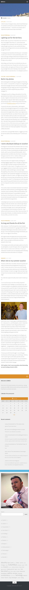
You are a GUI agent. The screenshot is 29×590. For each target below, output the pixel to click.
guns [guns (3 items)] (16, 569)
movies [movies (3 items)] (17, 571)
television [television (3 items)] (25, 575)
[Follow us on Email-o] (27, 376)
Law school (5, 530)
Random (3, 258)
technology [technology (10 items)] (19, 575)
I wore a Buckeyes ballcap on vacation (14, 144)
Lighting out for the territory (11, 38)
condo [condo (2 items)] (22, 565)
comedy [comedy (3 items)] (19, 565)
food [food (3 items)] (23, 567)
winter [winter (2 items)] (19, 577)
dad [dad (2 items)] (2, 567)
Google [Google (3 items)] (8, 569)
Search (2, 512)
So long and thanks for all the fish (13, 223)
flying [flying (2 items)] (20, 567)
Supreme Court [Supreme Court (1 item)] (12, 575)
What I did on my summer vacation (13, 261)
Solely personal (5, 35)
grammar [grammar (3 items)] (12, 569)
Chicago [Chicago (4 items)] (3, 565)
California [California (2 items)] (21, 562)
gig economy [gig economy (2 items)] (3, 569)
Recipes (4, 543)
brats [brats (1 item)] (15, 562)
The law (4, 553)
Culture (3, 76)
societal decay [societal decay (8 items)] (5, 575)
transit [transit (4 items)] (2, 577)
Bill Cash (7, 429)
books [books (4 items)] (12, 562)
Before (3, 2)
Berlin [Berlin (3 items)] (9, 562)
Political (4, 537)
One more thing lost (14, 460)
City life (3, 21)
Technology (5, 550)
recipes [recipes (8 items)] (15, 573)
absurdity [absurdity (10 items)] (4, 562)
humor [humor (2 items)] (19, 569)
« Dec (14, 414)
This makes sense (20, 424)
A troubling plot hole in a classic (17, 429)
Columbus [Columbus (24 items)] (12, 565)
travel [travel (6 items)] (6, 577)
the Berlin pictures (11, 103)
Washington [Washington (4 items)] (14, 577)
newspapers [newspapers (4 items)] (4, 573)
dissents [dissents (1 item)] (10, 567)
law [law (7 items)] (22, 569)
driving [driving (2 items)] (13, 567)
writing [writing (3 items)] (22, 577)
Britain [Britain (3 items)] (17, 562)
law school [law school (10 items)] (4, 571)
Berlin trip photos (7, 79)
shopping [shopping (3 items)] (20, 573)
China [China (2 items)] (6, 565)
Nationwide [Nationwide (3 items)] (22, 571)
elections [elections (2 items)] (17, 567)
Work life (4, 557)
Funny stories (5, 527)
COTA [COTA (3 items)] (26, 565)
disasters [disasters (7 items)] (5, 567)
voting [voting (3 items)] (9, 577)
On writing (4, 533)
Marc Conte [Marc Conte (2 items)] (10, 571)
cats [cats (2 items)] (25, 562)
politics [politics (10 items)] (9, 573)
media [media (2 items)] (14, 571)
